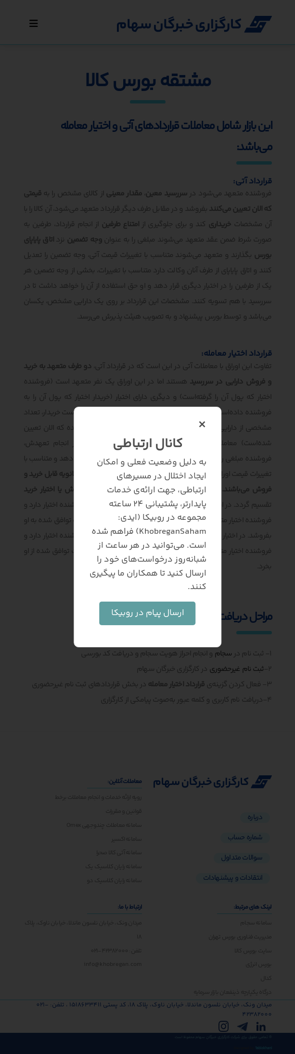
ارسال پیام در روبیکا (147, 613)
